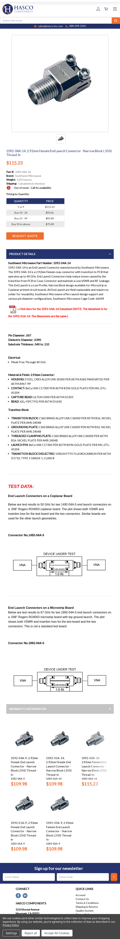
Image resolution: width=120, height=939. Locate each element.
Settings (11, 933)
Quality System (84, 910)
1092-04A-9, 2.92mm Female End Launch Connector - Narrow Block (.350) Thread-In (24, 766)
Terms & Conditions (87, 902)
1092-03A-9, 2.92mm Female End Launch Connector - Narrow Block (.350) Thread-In (59, 831)
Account (81, 895)
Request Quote (25, 235)
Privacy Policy (11, 925)
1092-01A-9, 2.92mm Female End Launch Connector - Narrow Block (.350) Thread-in (24, 831)
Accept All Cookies (57, 933)
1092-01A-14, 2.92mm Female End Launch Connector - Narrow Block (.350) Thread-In (59, 766)
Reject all (31, 933)
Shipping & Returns (87, 906)
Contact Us (82, 898)
